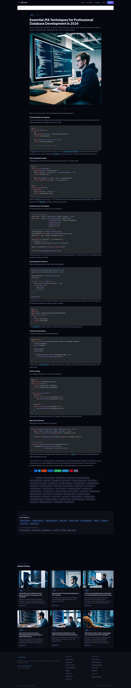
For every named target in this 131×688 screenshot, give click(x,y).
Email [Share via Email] (76, 470)
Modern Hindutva (71, 530)
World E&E (63, 530)
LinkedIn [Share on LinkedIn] (50, 470)
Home (83, 2)
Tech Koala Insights (25, 530)
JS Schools (104, 520)
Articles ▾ (90, 2)
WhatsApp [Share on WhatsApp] (57, 470)
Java (32, 15)
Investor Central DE (51, 520)
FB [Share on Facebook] (35, 470)
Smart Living (63, 520)
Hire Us (110, 2)
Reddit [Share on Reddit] (44, 470)
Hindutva (96, 520)
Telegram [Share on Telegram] (65, 470)
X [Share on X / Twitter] (39, 470)
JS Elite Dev (24, 523)
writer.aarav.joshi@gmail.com (24, 666)
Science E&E (56, 530)
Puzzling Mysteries (86, 520)
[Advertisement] (65, 546)
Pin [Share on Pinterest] (71, 470)
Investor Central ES (37, 520)
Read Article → (23, 605)
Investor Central (25, 520)
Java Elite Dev (34, 523)
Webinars (97, 2)
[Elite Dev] (22, 2)
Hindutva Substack (96, 676)
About (104, 2)
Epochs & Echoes (74, 520)
